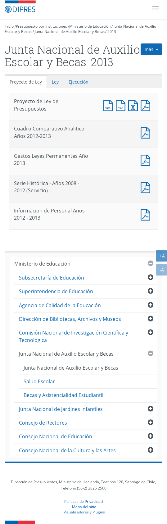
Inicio (9, 26)
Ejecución (78, 82)
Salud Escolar (39, 381)
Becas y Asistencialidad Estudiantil (63, 395)
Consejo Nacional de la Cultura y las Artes (67, 450)
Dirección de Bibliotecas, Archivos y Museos (70, 319)
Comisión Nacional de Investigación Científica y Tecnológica (73, 336)
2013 (111, 31)
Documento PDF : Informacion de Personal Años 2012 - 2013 (147, 214)
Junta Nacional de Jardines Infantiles (61, 409)
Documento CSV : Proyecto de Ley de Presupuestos (122, 105)
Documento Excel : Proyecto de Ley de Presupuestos (134, 105)
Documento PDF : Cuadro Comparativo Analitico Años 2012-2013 (147, 132)
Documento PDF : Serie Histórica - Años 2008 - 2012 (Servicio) (147, 187)
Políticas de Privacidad (83, 501)
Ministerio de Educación (90, 26)
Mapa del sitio (84, 506)
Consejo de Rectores (43, 422)
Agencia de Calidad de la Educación (60, 305)
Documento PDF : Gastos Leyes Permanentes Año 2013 (147, 159)
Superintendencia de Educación (56, 291)
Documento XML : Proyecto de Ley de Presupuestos (109, 105)
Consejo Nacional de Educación (55, 436)
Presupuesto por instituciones (41, 26)
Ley (55, 82)
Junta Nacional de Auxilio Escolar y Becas (70, 31)
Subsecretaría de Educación (51, 277)
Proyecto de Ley (26, 82)
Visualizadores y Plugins (84, 511)
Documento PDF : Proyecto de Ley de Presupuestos (147, 105)
